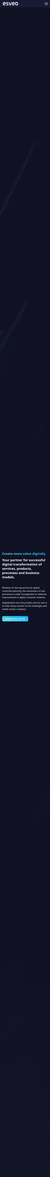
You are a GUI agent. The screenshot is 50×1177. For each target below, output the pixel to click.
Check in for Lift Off (15, 618)
